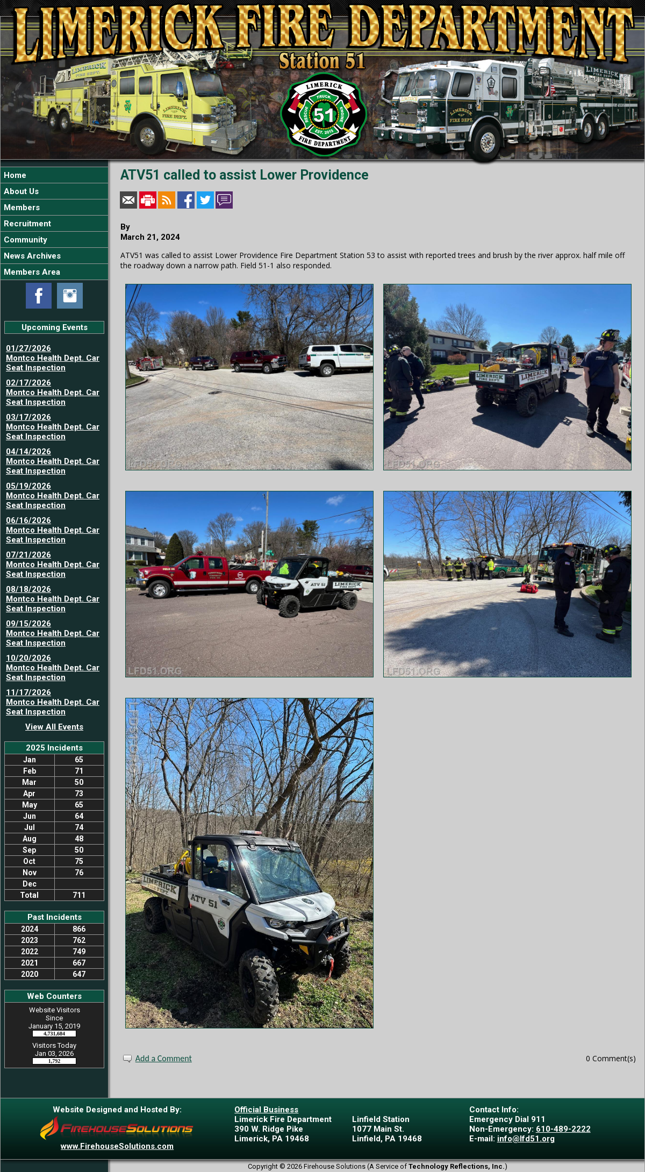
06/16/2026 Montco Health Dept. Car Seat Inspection (52, 530)
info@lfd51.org (526, 1139)
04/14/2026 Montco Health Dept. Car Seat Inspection (52, 461)
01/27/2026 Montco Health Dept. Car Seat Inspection (52, 358)
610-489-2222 (563, 1129)
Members (21, 207)
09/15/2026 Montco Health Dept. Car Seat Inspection (52, 633)
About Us (20, 191)
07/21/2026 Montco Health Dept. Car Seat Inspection (52, 564)
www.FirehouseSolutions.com (117, 1146)
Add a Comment (163, 1058)
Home (14, 175)
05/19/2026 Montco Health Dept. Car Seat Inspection (52, 495)
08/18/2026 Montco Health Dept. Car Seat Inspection (52, 598)
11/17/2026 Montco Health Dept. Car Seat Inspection (52, 702)
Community (24, 240)
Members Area (31, 272)
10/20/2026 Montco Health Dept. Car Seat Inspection (52, 667)
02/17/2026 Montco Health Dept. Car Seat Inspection (52, 392)
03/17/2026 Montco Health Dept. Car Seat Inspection (52, 426)
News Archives (31, 256)
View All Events (54, 727)
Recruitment (26, 223)
